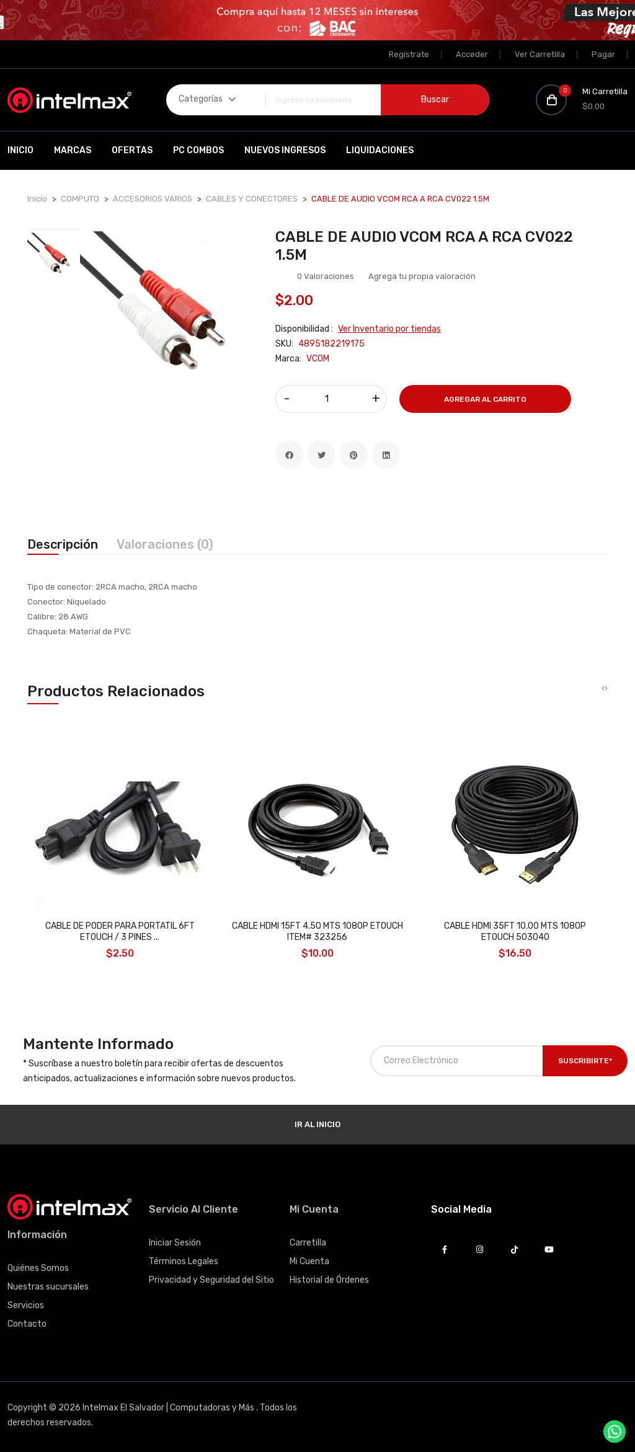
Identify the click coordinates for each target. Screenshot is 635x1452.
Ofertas (132, 150)
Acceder (472, 54)
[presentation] (603, 688)
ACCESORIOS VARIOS (152, 198)
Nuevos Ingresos (285, 150)
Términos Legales (183, 1261)
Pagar (603, 54)
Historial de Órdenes (329, 1280)
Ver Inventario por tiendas (389, 329)
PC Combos (198, 150)
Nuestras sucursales (48, 1287)
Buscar (435, 99)
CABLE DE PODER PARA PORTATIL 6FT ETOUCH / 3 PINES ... (120, 931)
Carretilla (308, 1242)
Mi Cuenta (309, 1261)
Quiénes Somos (38, 1268)
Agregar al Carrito (485, 399)
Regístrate (409, 54)
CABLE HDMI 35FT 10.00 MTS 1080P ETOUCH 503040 (515, 931)
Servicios (25, 1305)
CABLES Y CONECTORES (252, 198)
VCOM (317, 358)
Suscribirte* (585, 1060)
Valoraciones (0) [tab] (165, 544)
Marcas (72, 150)
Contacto (27, 1324)
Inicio (20, 150)
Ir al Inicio (317, 1124)
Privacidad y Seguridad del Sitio (211, 1280)
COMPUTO (80, 198)
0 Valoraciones (325, 276)
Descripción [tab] (62, 544)
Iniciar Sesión (175, 1242)
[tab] (53, 258)
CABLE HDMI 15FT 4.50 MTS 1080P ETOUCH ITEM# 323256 (317, 931)
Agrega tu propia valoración (422, 276)
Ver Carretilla (540, 54)
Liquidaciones (380, 150)
